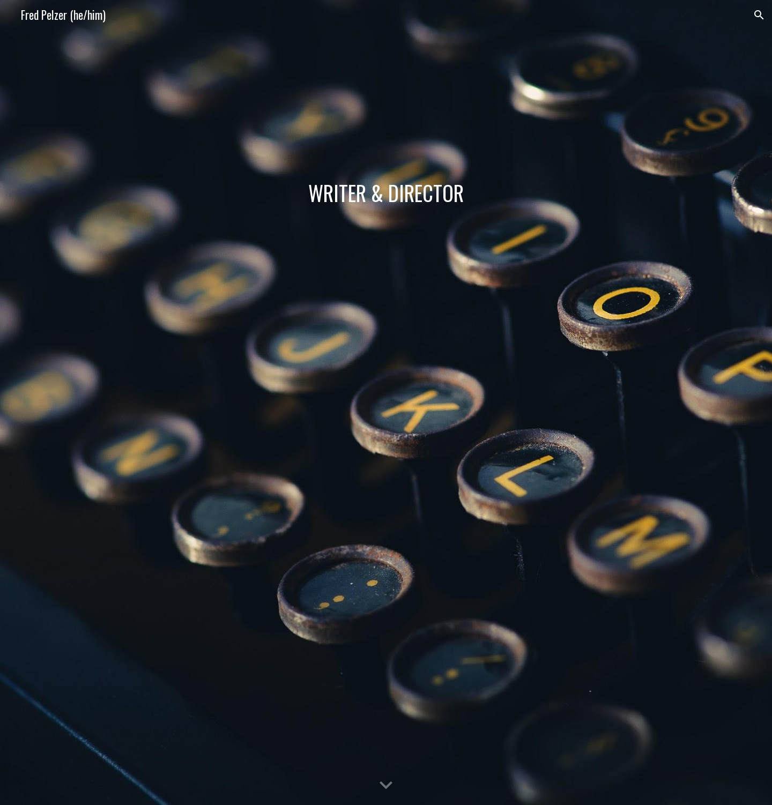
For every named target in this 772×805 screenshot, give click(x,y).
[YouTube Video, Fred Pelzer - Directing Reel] (386, 422)
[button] (759, 15)
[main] (386, 193)
